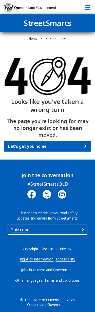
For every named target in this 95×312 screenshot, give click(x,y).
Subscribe (47, 229)
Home (33, 38)
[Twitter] (47, 194)
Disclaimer (49, 248)
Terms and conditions (62, 280)
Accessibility (65, 259)
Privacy (65, 248)
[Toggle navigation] (87, 7)
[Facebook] (31, 194)
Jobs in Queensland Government (47, 269)
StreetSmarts (47, 23)
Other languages (28, 280)
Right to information (36, 259)
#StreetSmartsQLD (47, 184)
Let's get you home (27, 146)
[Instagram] (62, 194)
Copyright (31, 248)
